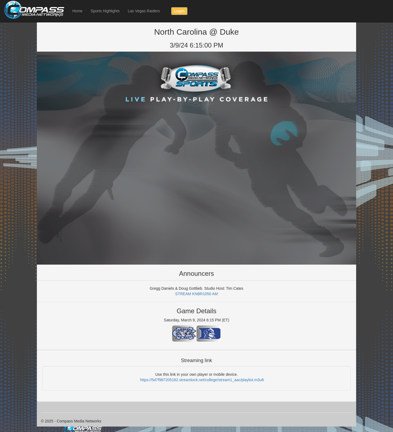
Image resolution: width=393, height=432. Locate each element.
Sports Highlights (105, 11)
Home (77, 11)
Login (179, 11)
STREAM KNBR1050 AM (196, 294)
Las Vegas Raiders (144, 11)
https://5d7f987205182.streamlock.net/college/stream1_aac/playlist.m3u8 (202, 380)
